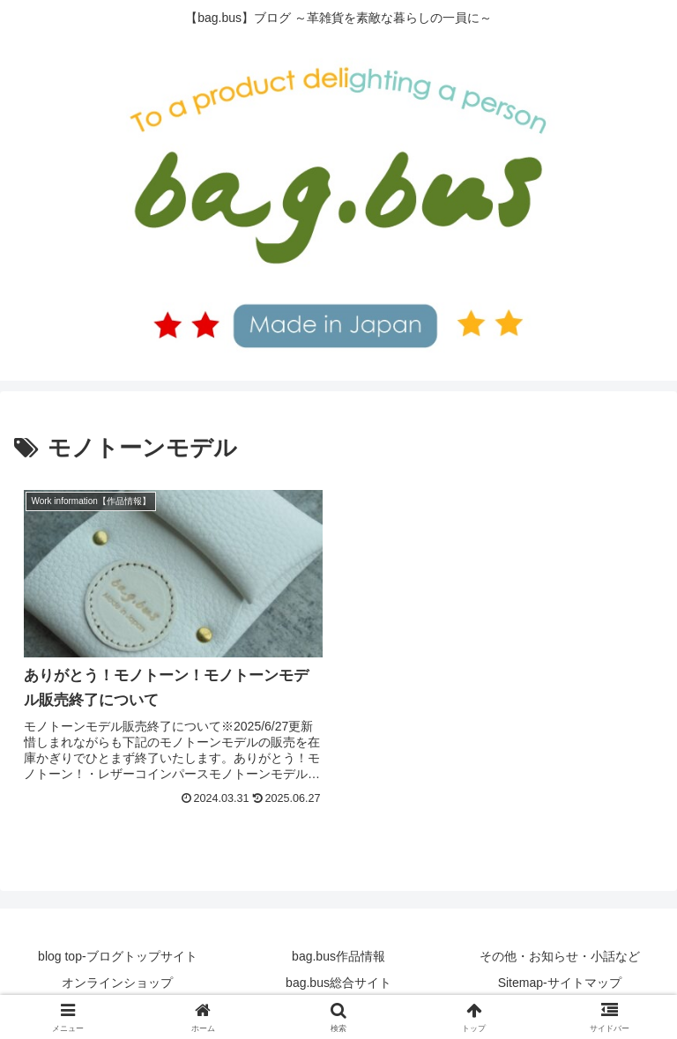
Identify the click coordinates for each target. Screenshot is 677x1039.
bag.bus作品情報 (338, 956)
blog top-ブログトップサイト (117, 956)
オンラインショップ (117, 983)
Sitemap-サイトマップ (559, 983)
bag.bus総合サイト (338, 983)
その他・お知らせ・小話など (560, 956)
